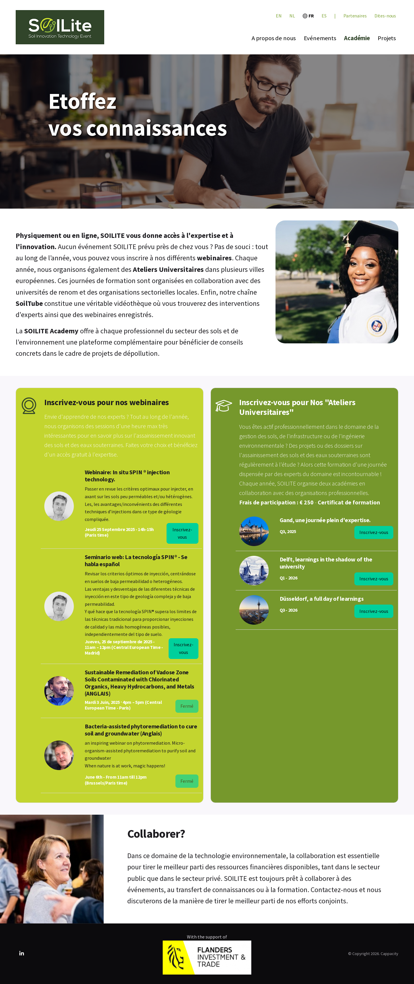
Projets (387, 38)
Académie (357, 38)
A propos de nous (274, 38)
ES (324, 16)
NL (292, 16)
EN (279, 16)
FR (308, 16)
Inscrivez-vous (182, 533)
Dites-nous (385, 16)
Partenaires (354, 16)
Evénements (320, 38)
